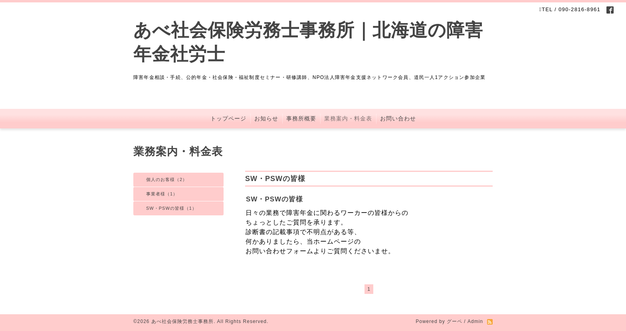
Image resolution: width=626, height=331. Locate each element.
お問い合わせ (398, 118)
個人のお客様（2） (166, 179)
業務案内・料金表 (348, 118)
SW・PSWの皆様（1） (171, 208)
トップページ (228, 118)
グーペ (454, 321)
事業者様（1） (162, 193)
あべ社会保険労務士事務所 (182, 321)
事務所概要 (301, 118)
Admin (475, 321)
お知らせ (266, 118)
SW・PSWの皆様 (274, 199)
